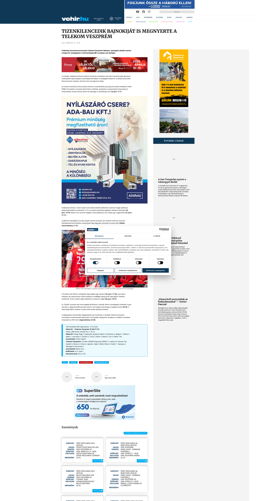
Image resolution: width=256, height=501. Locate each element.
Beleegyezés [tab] (99, 236)
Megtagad (100, 270)
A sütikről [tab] (156, 236)
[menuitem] (129, 17)
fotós (106, 375)
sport (65, 362)
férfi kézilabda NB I (102, 362)
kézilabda (73, 362)
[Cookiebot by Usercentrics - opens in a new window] (160, 229)
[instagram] (149, 11)
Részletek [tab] (128, 236)
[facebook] (143, 11)
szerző (77, 375)
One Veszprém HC (86, 362)
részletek (97, 461)
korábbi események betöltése (135, 433)
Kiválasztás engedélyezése (128, 270)
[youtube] (137, 11)
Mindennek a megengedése (155, 270)
